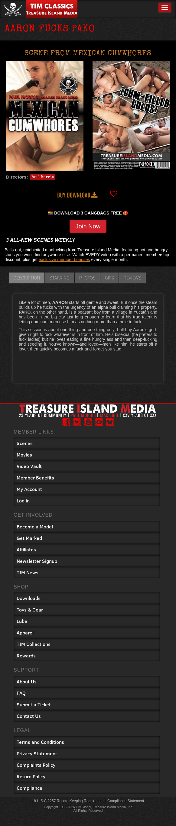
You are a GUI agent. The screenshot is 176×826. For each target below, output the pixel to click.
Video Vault (29, 466)
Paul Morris (42, 177)
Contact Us (29, 716)
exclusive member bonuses (64, 259)
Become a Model (35, 526)
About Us (27, 681)
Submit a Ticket (34, 704)
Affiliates (26, 549)
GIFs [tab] (109, 278)
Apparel (25, 632)
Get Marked (29, 538)
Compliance (29, 788)
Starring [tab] (60, 278)
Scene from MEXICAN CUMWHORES (88, 53)
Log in (23, 500)
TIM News (27, 572)
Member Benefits (35, 477)
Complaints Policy (36, 765)
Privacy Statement (37, 753)
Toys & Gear (30, 609)
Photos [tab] (87, 278)
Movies (24, 454)
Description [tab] (27, 278)
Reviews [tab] (132, 278)
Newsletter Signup (37, 561)
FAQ (21, 693)
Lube (22, 621)
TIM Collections (34, 644)
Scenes (25, 443)
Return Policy (31, 776)
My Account (29, 489)
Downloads (29, 598)
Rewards (26, 655)
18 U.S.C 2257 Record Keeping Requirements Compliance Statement (88, 801)
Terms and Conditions (40, 742)
